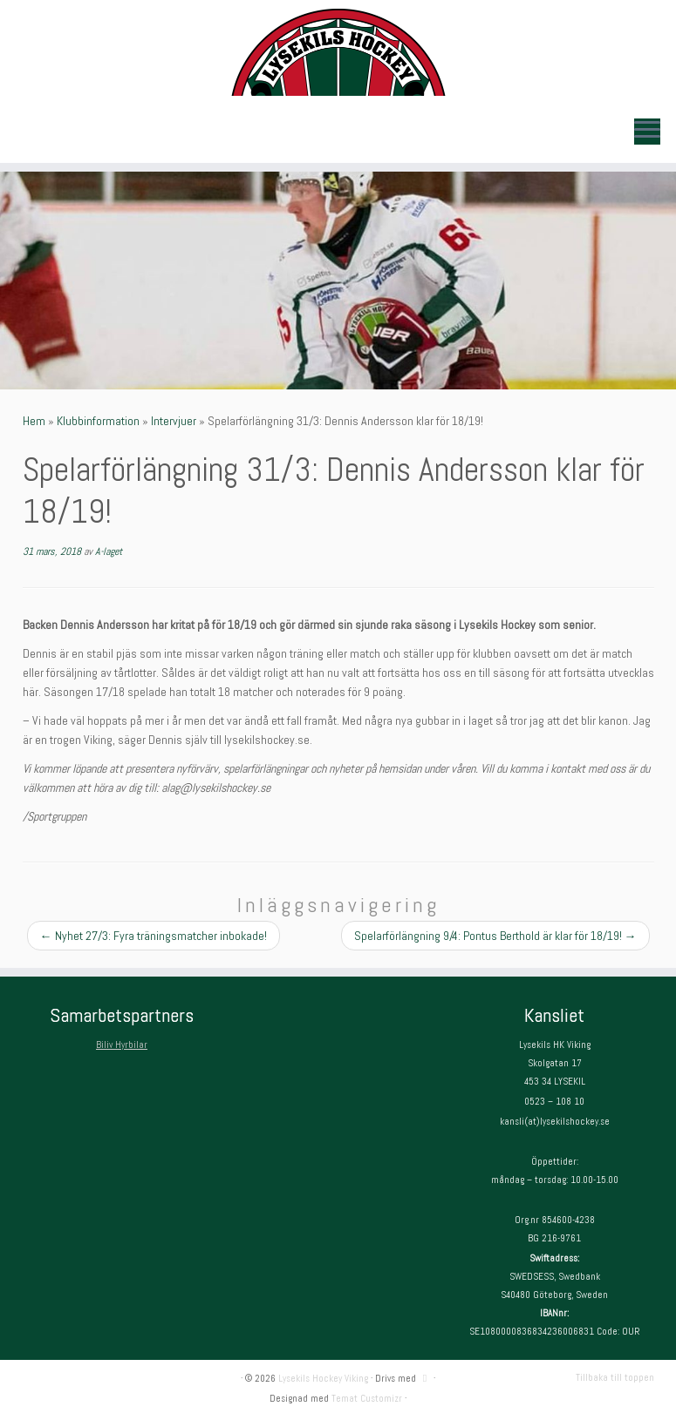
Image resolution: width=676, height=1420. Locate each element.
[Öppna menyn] (647, 131)
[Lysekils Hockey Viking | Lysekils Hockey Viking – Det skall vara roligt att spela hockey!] (338, 52)
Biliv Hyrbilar (121, 1044)
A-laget (108, 551)
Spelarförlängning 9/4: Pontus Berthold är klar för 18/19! (495, 935)
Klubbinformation (98, 421)
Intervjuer (173, 421)
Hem (34, 421)
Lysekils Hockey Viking (323, 1378)
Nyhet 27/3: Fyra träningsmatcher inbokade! (153, 935)
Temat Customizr (366, 1398)
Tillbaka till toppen (615, 1377)
